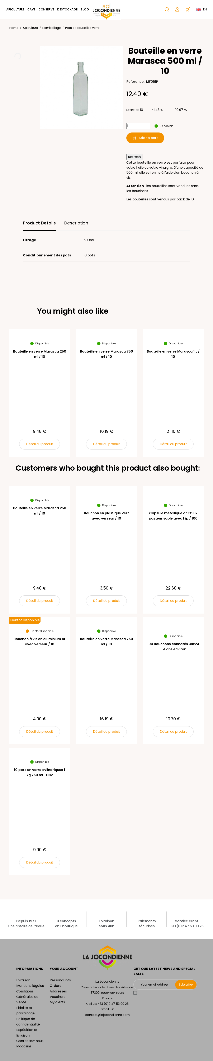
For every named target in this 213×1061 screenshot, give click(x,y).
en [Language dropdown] (201, 9)
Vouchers (57, 996)
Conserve (46, 9)
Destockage (67, 9)
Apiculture (15, 9)
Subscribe (186, 984)
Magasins (24, 1046)
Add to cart (145, 137)
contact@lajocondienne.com (107, 1015)
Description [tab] (76, 223)
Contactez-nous (29, 1040)
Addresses (58, 991)
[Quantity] (138, 126)
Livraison (23, 980)
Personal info (60, 980)
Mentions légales (30, 985)
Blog (85, 9)
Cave (31, 9)
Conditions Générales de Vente (27, 997)
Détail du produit (39, 444)
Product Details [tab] (39, 223)
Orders (55, 985)
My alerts (57, 1002)
